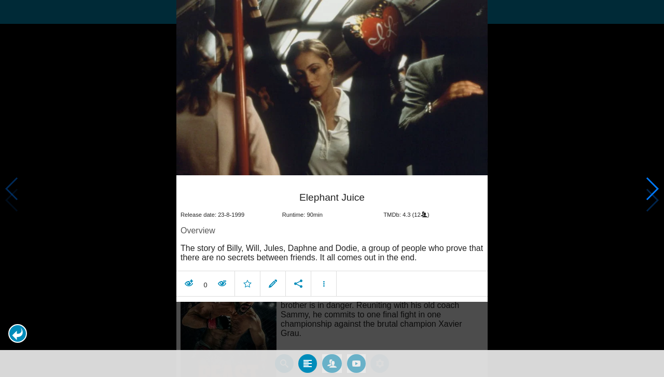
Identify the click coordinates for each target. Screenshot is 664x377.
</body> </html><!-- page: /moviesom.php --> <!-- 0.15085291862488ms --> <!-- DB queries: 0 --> (332, 188)
